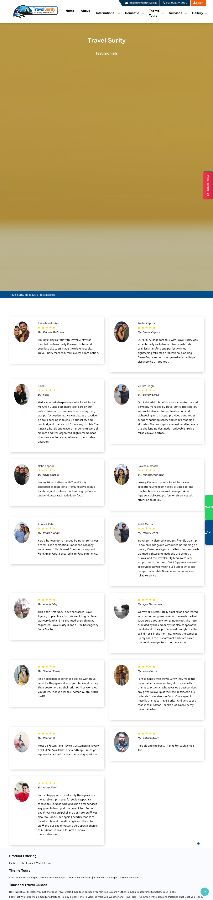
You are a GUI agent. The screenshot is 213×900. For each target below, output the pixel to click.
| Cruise (46, 863)
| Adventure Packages (105, 878)
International (105, 13)
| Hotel (21, 863)
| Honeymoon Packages (52, 878)
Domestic (132, 13)
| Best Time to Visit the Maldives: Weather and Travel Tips (103, 897)
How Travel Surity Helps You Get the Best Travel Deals (40, 892)
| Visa (37, 863)
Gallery (197, 13)
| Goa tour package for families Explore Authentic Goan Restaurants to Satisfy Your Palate (124, 892)
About (85, 10)
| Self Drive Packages (79, 878)
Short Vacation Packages (23, 878)
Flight (12, 863)
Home (70, 10)
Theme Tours (154, 13)
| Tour (29, 863)
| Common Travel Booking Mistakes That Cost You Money (170, 897)
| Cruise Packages (129, 878)
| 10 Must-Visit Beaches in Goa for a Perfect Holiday (39, 897)
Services (175, 13)
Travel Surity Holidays (22, 295)
